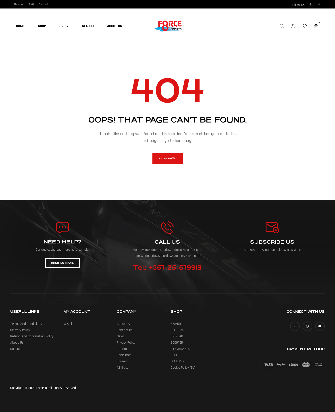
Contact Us (125, 330)
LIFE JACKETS (180, 349)
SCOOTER (177, 342)
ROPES (175, 355)
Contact (16, 349)
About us (16, 342)
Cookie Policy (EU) (183, 367)
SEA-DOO (177, 323)
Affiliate (123, 367)
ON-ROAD (177, 336)
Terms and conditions (26, 323)
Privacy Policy (126, 342)
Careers (122, 361)
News (121, 336)
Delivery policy (20, 330)
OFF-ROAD (177, 330)
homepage (167, 158)
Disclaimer (124, 355)
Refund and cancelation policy (31, 336)
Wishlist (69, 323)
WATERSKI (178, 361)
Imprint (122, 349)
